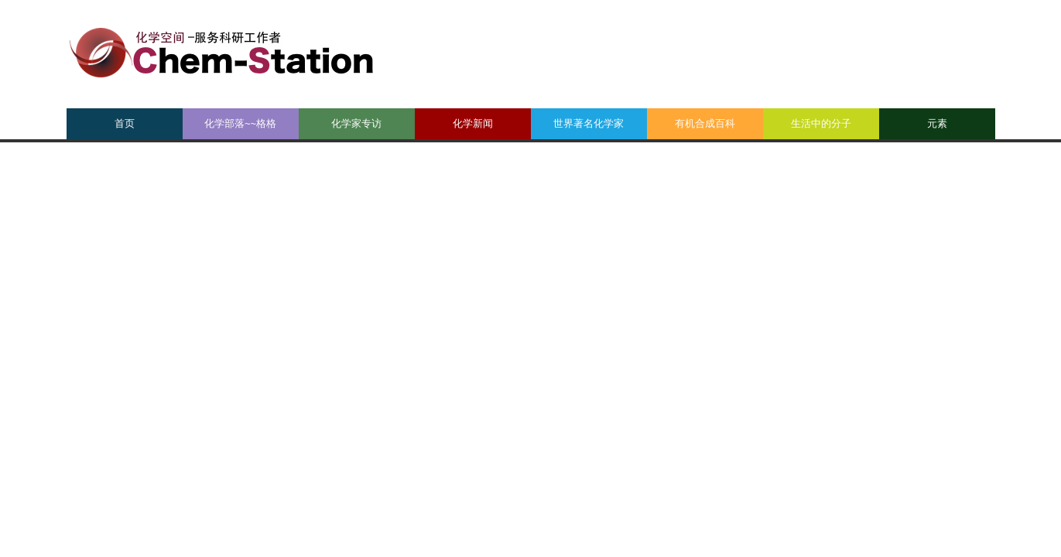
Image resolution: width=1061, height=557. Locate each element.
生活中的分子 (821, 123)
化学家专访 (356, 123)
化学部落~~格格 (240, 123)
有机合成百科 (705, 123)
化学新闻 (473, 123)
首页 (125, 123)
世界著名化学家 (588, 123)
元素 (937, 123)
